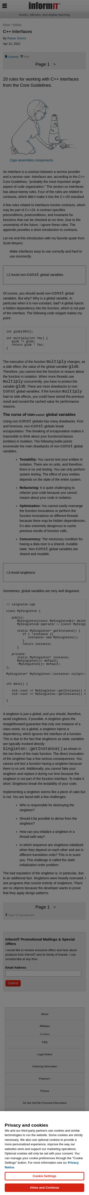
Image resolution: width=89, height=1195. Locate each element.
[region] (44, 1153)
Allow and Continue (44, 1187)
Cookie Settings (44, 1176)
